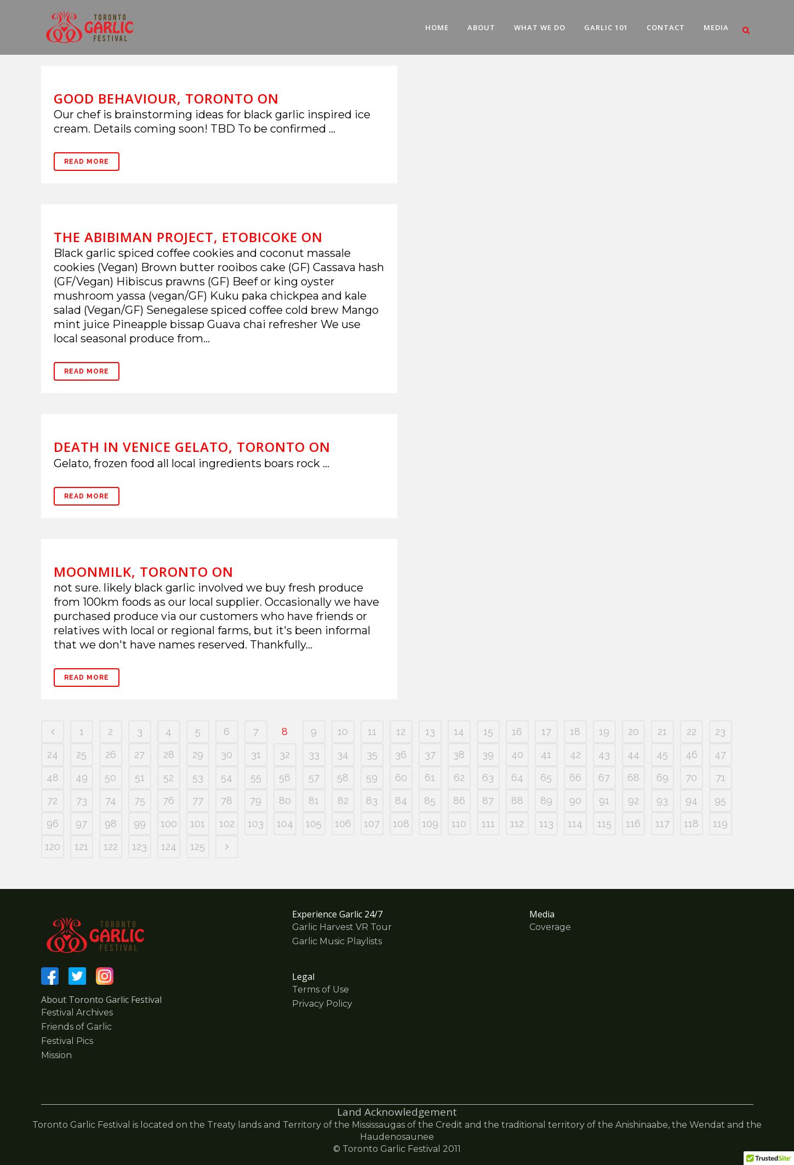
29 (197, 754)
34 (343, 754)
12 (400, 731)
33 (314, 754)
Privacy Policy (322, 1003)
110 (459, 823)
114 (575, 823)
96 (53, 823)
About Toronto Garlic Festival (101, 1000)
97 (81, 823)
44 (633, 754)
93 (662, 800)
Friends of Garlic (76, 1026)
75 (139, 800)
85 (430, 800)
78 (226, 800)
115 (604, 823)
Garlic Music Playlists (337, 941)
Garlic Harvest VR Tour (342, 927)
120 (52, 846)
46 (692, 754)
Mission (56, 1055)
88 (517, 800)
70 (691, 777)
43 (604, 754)
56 (284, 777)
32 (284, 754)
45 (662, 754)
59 (372, 777)
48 (53, 777)
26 (110, 754)
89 (546, 800)
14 (459, 731)
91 (604, 800)
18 (575, 731)
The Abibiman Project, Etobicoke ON (188, 237)
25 (81, 754)
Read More (86, 161)
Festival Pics (67, 1041)
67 (604, 777)
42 (575, 754)
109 (430, 823)
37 (430, 754)
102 (227, 823)
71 (721, 777)
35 (372, 754)
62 (459, 777)
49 (82, 777)
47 (720, 754)
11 (372, 731)
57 (314, 777)
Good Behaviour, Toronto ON (166, 98)
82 (343, 800)
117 (662, 823)
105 (314, 823)
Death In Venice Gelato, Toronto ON (192, 447)
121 (81, 846)
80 (285, 800)
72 (52, 800)
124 (168, 846)
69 (662, 777)
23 (720, 731)
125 (197, 846)
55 (255, 777)
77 (197, 800)
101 (197, 823)
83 (372, 800)
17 (546, 731)
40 (517, 754)
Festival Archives (77, 1012)
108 (401, 823)
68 (633, 777)
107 (372, 823)
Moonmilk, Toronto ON (143, 572)
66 (575, 777)
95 (720, 800)
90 (575, 800)
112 (517, 823)
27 (139, 754)
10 (343, 731)
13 (430, 731)
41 (546, 754)
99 (140, 823)
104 (285, 823)
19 (604, 731)
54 (226, 777)
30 (226, 754)
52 (168, 777)
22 (691, 731)
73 (81, 800)
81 (314, 800)
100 (169, 823)
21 (662, 731)
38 (459, 754)
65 (546, 777)
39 (488, 754)
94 (692, 800)
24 (52, 754)
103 (256, 823)
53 (197, 777)
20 (633, 731)
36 (401, 754)
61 (430, 777)
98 (111, 823)
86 (459, 800)
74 (110, 800)
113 (546, 823)
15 (488, 731)
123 (139, 846)
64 (517, 777)
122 (111, 846)
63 (488, 777)
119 (720, 823)
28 (168, 754)
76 (168, 800)
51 (140, 777)
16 (517, 731)
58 (343, 777)
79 (255, 800)
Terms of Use (320, 989)
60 (401, 777)
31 (256, 754)
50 (110, 777)
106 (343, 823)
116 (633, 823)
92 (633, 800)
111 (488, 823)
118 (691, 823)
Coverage (550, 927)
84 (401, 800)
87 (488, 800)
